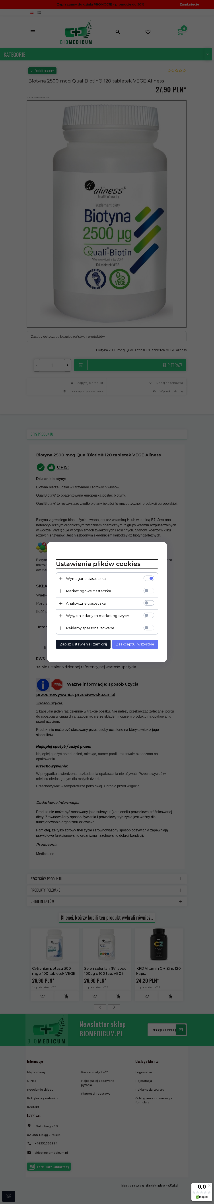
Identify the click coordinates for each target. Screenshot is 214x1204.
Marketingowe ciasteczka (88, 591)
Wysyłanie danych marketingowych (97, 616)
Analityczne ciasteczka (86, 603)
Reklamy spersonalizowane (90, 628)
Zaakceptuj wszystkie (135, 644)
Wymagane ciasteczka (86, 579)
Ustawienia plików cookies (98, 564)
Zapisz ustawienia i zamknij (83, 644)
